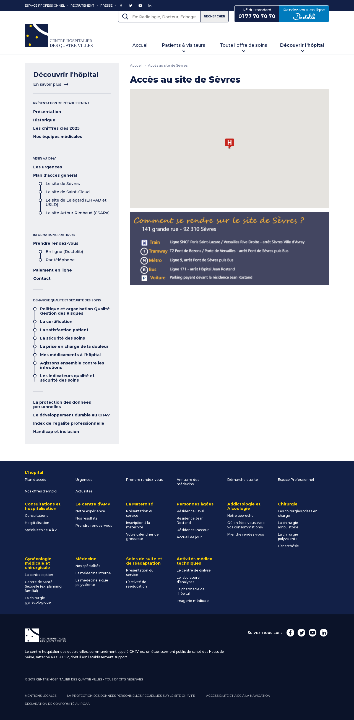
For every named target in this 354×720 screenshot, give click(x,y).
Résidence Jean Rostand (190, 520)
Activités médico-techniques (195, 561)
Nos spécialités (88, 566)
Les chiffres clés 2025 (56, 128)
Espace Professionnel (45, 5)
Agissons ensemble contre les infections (72, 365)
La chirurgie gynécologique (38, 600)
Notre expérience (90, 511)
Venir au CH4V (44, 158)
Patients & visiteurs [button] (183, 45)
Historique (44, 120)
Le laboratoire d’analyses (188, 579)
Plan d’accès (35, 480)
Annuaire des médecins (188, 482)
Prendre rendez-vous (55, 243)
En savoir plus (50, 84)
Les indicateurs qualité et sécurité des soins (67, 378)
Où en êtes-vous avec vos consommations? (245, 525)
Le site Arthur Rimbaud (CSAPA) (78, 212)
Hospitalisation (37, 523)
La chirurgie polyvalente (288, 536)
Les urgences (47, 167)
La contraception (39, 575)
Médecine (86, 558)
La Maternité (139, 504)
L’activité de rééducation (136, 584)
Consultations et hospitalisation (43, 506)
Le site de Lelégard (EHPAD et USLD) (76, 202)
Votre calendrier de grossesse (142, 536)
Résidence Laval (190, 511)
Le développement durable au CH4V (71, 415)
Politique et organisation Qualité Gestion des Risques (75, 311)
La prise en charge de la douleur (74, 346)
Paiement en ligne (52, 270)
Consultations (36, 515)
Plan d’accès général (55, 175)
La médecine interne (93, 573)
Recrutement (82, 5)
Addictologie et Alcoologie (244, 506)
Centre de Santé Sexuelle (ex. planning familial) (43, 586)
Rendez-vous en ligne (306, 13)
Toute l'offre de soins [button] (243, 45)
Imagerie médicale (193, 601)
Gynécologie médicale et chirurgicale (38, 563)
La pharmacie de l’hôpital (191, 591)
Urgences (84, 480)
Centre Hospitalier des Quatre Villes (59, 36)
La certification (56, 321)
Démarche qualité (242, 480)
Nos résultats (86, 518)
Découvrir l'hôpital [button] (302, 45)
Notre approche (240, 515)
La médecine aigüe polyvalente (92, 582)
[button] (229, 144)
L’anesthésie (288, 546)
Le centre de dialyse (194, 570)
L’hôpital (34, 472)
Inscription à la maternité (138, 525)
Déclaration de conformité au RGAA (57, 704)
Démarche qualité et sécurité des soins (67, 300)
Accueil (140, 45)
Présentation (47, 111)
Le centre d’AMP (93, 504)
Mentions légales (40, 696)
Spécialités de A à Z (41, 530)
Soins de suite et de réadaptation (144, 561)
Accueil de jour (189, 537)
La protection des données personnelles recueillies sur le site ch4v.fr (131, 696)
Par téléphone (60, 259)
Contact (42, 278)
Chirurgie (288, 504)
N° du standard (256, 13)
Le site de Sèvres (63, 183)
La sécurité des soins (62, 338)
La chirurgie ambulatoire (288, 525)
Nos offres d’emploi (41, 491)
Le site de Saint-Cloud (68, 191)
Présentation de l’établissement (61, 103)
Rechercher (214, 16)
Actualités (84, 491)
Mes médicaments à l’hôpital (70, 354)
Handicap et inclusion (56, 431)
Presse (106, 5)
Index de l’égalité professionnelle (68, 423)
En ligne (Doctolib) (64, 251)
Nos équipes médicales (57, 136)
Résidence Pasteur (193, 530)
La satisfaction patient (64, 329)
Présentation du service (139, 513)
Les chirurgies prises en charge (297, 513)
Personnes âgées (195, 504)
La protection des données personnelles (62, 404)
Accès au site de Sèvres (168, 65)
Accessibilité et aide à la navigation (238, 696)
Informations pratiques (54, 235)
